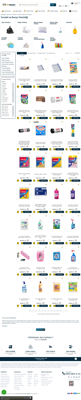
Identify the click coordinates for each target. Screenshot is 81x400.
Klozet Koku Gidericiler (8, 64)
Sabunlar (4, 66)
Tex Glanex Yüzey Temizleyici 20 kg (40, 268)
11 (60, 310)
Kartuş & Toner (18, 381)
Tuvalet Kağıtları (6, 70)
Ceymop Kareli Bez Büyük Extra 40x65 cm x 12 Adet (56, 80)
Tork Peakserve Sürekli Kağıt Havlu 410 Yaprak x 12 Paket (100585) (40, 205)
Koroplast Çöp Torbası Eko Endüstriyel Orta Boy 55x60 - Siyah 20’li (57, 143)
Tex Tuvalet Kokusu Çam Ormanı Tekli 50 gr (57, 237)
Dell (35, 385)
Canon (29, 379)
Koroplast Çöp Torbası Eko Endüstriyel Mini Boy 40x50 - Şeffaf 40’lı (57, 111)
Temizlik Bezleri (6, 68)
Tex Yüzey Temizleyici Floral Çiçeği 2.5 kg (56, 205)
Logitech (30, 378)
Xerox (29, 385)
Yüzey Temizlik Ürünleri (8, 74)
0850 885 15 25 (40, 359)
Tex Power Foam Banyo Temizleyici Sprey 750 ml (73, 237)
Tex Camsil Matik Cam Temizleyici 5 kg (56, 268)
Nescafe (30, 376)
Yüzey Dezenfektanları (8, 72)
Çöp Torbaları (5, 58)
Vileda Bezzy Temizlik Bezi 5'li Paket (56, 174)
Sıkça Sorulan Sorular (46, 381)
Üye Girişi (62, 6)
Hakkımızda (4, 374)
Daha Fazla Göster (40, 329)
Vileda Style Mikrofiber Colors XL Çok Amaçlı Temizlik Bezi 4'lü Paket (73, 143)
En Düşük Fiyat (31, 53)
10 (57, 310)
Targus (36, 383)
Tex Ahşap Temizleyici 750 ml (40, 299)
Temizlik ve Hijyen (19, 385)
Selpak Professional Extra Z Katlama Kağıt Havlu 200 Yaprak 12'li (40, 111)
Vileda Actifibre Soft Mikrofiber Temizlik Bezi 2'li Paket (73, 174)
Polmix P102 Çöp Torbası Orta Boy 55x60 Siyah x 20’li (24, 80)
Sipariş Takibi (44, 385)
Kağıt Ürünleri (18, 379)
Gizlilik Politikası (5, 381)
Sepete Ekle (27, 86)
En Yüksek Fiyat (41, 53)
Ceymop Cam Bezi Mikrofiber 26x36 (73, 80)
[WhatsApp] (4, 392)
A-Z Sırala (21, 55)
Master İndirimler (18, 376)
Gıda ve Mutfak (18, 383)
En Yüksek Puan (51, 53)
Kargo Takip (44, 379)
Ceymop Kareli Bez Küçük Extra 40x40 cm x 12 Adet (40, 80)
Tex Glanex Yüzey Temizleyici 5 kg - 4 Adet (24, 268)
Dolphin (36, 374)
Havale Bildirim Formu (47, 377)
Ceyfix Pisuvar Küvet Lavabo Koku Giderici (40, 143)
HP (34, 378)
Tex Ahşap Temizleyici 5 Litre (56, 299)
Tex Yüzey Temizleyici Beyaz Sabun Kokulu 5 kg (24, 237)
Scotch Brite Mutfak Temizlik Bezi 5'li (73, 299)
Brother (36, 376)
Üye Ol (68, 6)
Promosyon (17, 389)
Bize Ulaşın (4, 386)
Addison (30, 383)
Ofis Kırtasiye (17, 378)
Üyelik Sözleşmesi (5, 379)
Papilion (30, 374)
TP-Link (36, 379)
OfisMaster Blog (5, 376)
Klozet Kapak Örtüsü (7, 62)
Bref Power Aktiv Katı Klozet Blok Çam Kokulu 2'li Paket (73, 111)
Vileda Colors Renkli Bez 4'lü (24, 174)
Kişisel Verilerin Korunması (5, 384)
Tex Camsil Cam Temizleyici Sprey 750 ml (73, 268)
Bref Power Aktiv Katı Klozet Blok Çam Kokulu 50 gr (24, 111)
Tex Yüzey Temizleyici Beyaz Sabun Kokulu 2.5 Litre (40, 237)
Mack (29, 381)
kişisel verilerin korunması (18, 398)
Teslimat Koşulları (46, 383)
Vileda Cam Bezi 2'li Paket (40, 174)
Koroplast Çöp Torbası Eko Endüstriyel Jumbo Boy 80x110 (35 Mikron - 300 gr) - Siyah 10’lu (24, 143)
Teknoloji (16, 387)
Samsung (36, 381)
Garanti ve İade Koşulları (45, 375)
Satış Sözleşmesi (5, 378)
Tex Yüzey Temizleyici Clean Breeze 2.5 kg (73, 205)
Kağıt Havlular (5, 60)
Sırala (21, 53)
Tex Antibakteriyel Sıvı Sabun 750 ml (24, 299)
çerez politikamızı (7, 398)
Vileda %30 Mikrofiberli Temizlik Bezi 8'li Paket (24, 205)
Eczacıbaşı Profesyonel (20, 374)
